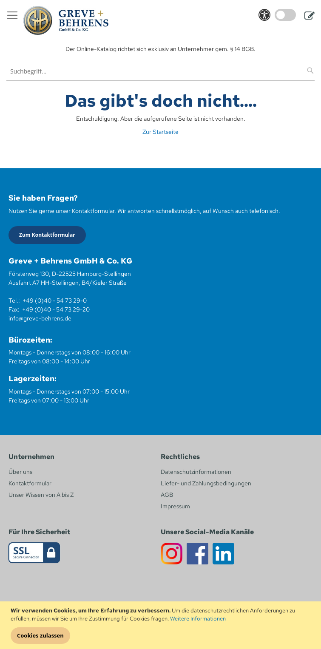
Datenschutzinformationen (196, 472)
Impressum (175, 506)
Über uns (20, 472)
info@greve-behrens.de (40, 318)
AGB (167, 495)
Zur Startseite (160, 132)
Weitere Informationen (198, 618)
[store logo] (65, 20)
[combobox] (160, 71)
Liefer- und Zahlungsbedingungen (206, 483)
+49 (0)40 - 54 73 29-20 (56, 309)
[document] (161, 625)
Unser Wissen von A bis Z (41, 495)
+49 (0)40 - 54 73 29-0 (55, 300)
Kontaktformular (30, 483)
